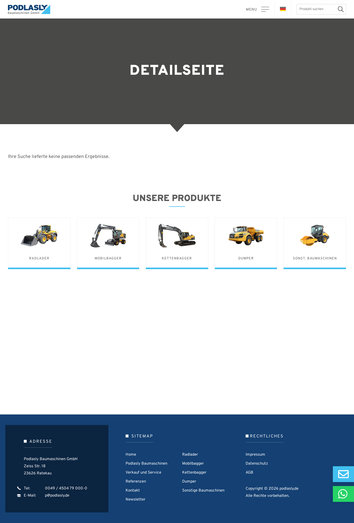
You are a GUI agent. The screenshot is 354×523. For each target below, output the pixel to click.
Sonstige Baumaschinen (203, 490)
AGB (249, 472)
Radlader (190, 454)
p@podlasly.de (57, 495)
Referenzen (136, 481)
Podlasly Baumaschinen (32, 9)
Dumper (189, 481)
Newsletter (135, 499)
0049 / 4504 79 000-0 (66, 488)
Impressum (255, 454)
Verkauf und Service (143, 472)
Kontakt (133, 490)
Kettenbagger (194, 472)
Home (131, 454)
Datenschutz (257, 463)
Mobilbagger (193, 463)
